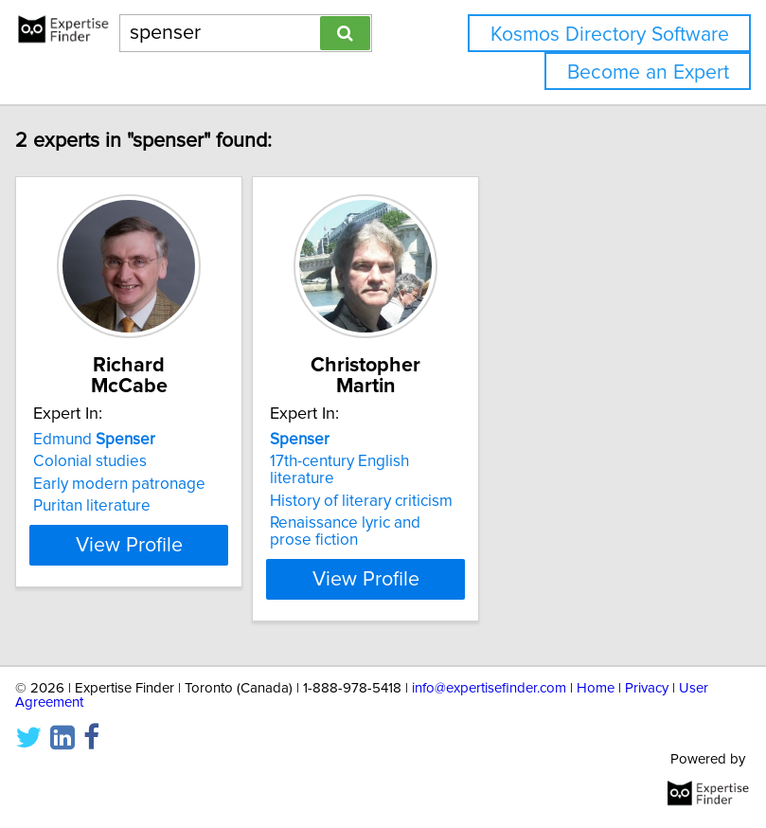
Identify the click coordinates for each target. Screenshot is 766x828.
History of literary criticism (374, 501)
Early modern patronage (132, 484)
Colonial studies (103, 461)
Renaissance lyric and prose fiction (358, 531)
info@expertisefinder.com (489, 688)
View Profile (141, 578)
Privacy (646, 688)
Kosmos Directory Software (609, 35)
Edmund (107, 439)
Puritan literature (105, 505)
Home (596, 688)
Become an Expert (648, 72)
